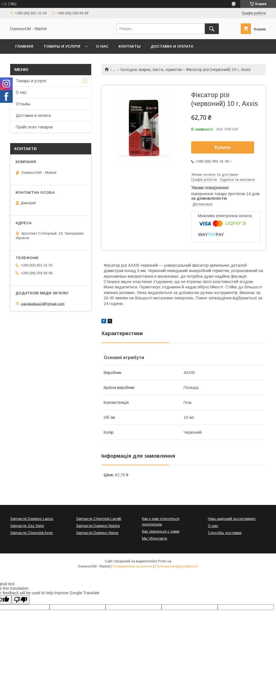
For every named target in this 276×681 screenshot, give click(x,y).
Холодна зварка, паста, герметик (151, 69)
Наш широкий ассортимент (232, 519)
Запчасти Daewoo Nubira (98, 526)
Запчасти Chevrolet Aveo (31, 533)
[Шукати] (212, 28)
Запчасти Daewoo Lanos (31, 519)
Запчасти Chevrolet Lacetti (98, 519)
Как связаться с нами (160, 531)
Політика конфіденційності (176, 566)
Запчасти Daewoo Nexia (97, 533)
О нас (102, 46)
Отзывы (23, 104)
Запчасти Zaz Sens (27, 526)
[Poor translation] (21, 599)
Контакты (130, 46)
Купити (223, 147)
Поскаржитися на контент (132, 566)
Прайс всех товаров (34, 127)
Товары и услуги (61, 46)
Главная (24, 46)
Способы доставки (224, 533)
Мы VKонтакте (154, 538)
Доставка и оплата (172, 46)
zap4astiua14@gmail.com (42, 303)
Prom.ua (164, 561)
